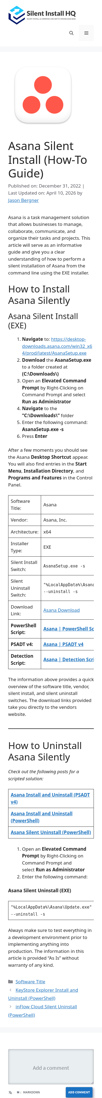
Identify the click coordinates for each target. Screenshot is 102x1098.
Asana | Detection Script (71, 659)
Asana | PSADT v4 (63, 644)
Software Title (30, 981)
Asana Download (61, 610)
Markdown (28, 1092)
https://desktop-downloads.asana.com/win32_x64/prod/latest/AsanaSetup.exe (57, 346)
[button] (71, 33)
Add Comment (79, 1092)
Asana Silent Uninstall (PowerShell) (51, 832)
